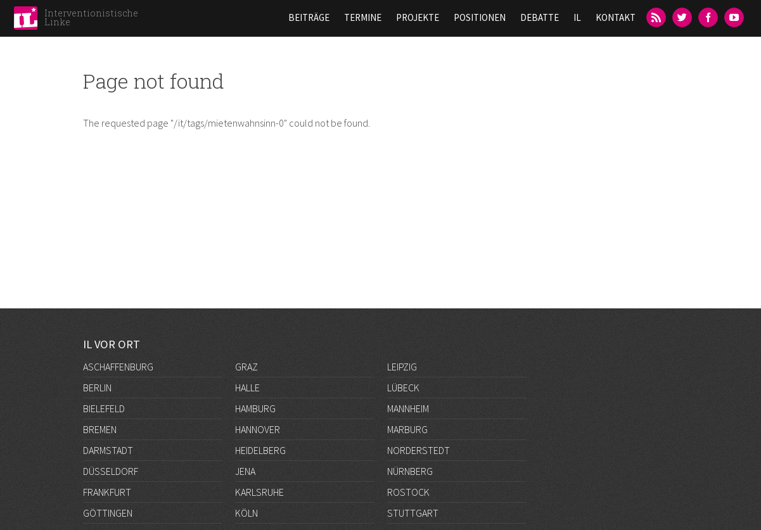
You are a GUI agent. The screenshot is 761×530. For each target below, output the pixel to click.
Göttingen (107, 513)
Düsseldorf (110, 471)
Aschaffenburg (118, 366)
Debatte (539, 17)
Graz (246, 366)
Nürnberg (410, 471)
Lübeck (403, 387)
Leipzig (402, 366)
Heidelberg (260, 450)
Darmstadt (108, 450)
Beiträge (308, 17)
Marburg (407, 429)
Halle (247, 387)
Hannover (257, 429)
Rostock (408, 492)
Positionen (480, 17)
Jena (245, 471)
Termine (362, 17)
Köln (246, 513)
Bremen (100, 429)
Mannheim (408, 408)
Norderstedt (418, 450)
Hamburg (255, 408)
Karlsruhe (259, 492)
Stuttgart (412, 513)
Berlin (97, 387)
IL (577, 17)
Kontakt (616, 17)
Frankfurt (107, 492)
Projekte (417, 17)
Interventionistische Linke (91, 17)
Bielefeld (104, 408)
